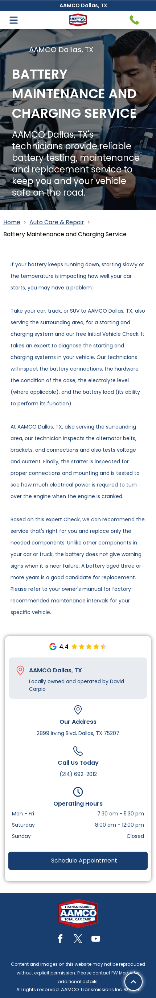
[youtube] (96, 940)
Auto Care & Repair (56, 222)
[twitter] (78, 940)
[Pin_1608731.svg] (20, 670)
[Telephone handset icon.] (134, 20)
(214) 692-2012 (78, 774)
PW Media (122, 973)
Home (11, 222)
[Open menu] (13, 20)
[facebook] (60, 940)
